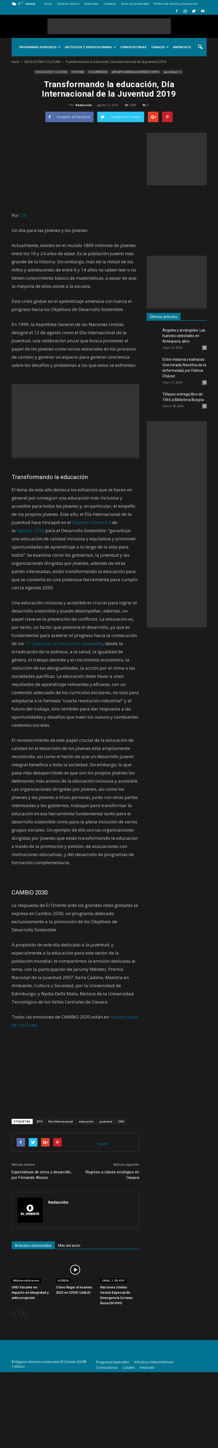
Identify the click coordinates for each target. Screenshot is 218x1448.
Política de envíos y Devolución (176, 4)
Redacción (84, 105)
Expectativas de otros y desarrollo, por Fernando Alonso (41, 1175)
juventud (106, 1121)
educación (86, 1121)
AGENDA (63, 1280)
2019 (39, 1121)
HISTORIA (77, 72)
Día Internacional (60, 1121)
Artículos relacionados (33, 1245)
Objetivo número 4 (91, 522)
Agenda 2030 (30, 530)
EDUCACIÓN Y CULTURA (51, 72)
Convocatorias (133, 47)
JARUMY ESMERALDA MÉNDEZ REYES (135, 72)
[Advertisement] (109, 26)
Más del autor (69, 1245)
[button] (200, 47)
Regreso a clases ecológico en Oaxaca (112, 1175)
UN (23, 215)
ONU (121, 1121)
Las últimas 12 (172, 72)
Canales (160, 47)
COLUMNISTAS (97, 72)
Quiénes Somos (68, 4)
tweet (103, 1143)
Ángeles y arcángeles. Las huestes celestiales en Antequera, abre (183, 335)
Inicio (48, 4)
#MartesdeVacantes (26, 1280)
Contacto (110, 4)
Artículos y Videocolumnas (90, 47)
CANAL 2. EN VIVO (113, 1280)
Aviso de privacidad (135, 4)
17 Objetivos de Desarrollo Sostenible (64, 643)
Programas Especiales (40, 47)
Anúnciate (91, 4)
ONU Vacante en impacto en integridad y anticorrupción (30, 1292)
